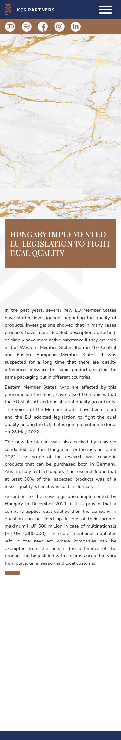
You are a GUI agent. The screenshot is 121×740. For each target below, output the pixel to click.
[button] (105, 10)
